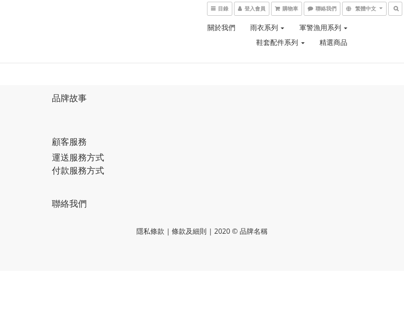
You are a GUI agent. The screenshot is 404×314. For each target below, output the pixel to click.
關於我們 (221, 27)
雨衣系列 (267, 27)
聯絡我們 (69, 203)
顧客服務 (69, 141)
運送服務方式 (78, 157)
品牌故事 (69, 98)
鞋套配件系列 (280, 42)
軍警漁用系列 (323, 27)
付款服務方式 (78, 170)
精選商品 (333, 42)
